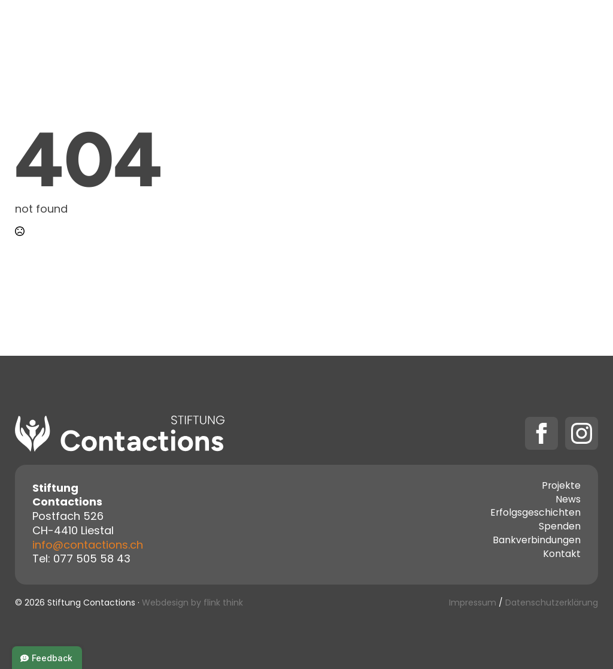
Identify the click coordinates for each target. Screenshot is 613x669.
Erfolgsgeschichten (535, 514)
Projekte (279, 30)
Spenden (494, 30)
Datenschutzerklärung (551, 603)
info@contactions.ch (87, 546)
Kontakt (426, 30)
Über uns (359, 30)
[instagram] (581, 433)
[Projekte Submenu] (312, 30)
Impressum (472, 603)
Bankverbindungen (537, 541)
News (568, 500)
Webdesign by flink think (192, 603)
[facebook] (541, 433)
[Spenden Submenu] (529, 30)
